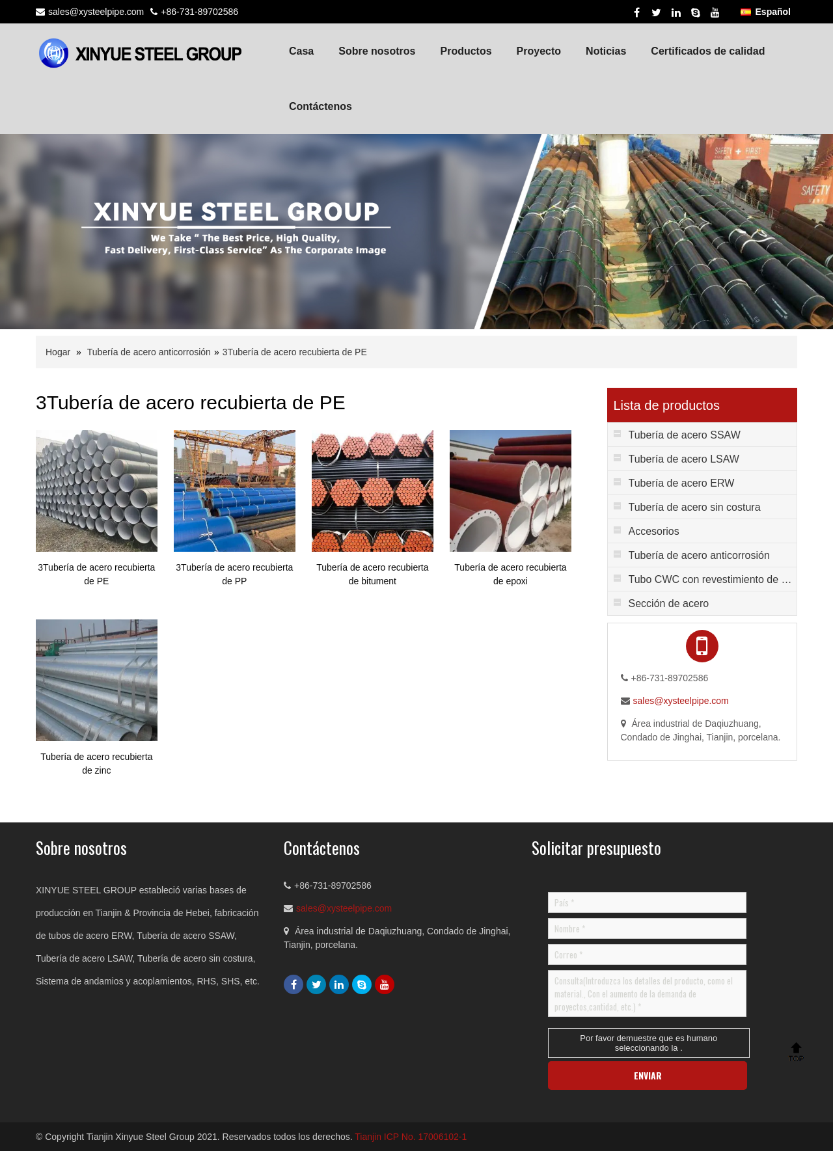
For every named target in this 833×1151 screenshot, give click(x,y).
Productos (465, 51)
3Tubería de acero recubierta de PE (295, 352)
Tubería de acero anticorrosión (149, 352)
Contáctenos (320, 106)
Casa (301, 51)
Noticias (606, 51)
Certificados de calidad (708, 51)
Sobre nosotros (376, 51)
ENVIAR (648, 1075)
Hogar (58, 352)
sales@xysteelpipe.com (96, 12)
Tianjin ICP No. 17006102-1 (411, 1136)
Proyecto (539, 51)
